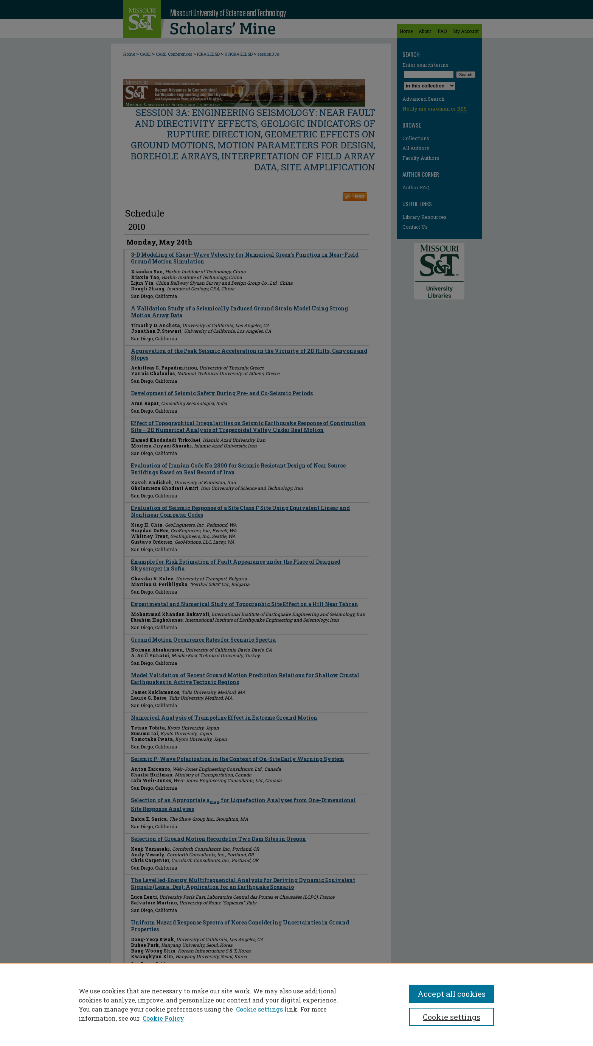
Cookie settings (259, 1009)
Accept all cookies (452, 994)
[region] (296, 1004)
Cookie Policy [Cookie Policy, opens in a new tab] (163, 1018)
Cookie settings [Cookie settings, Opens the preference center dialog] (451, 1017)
